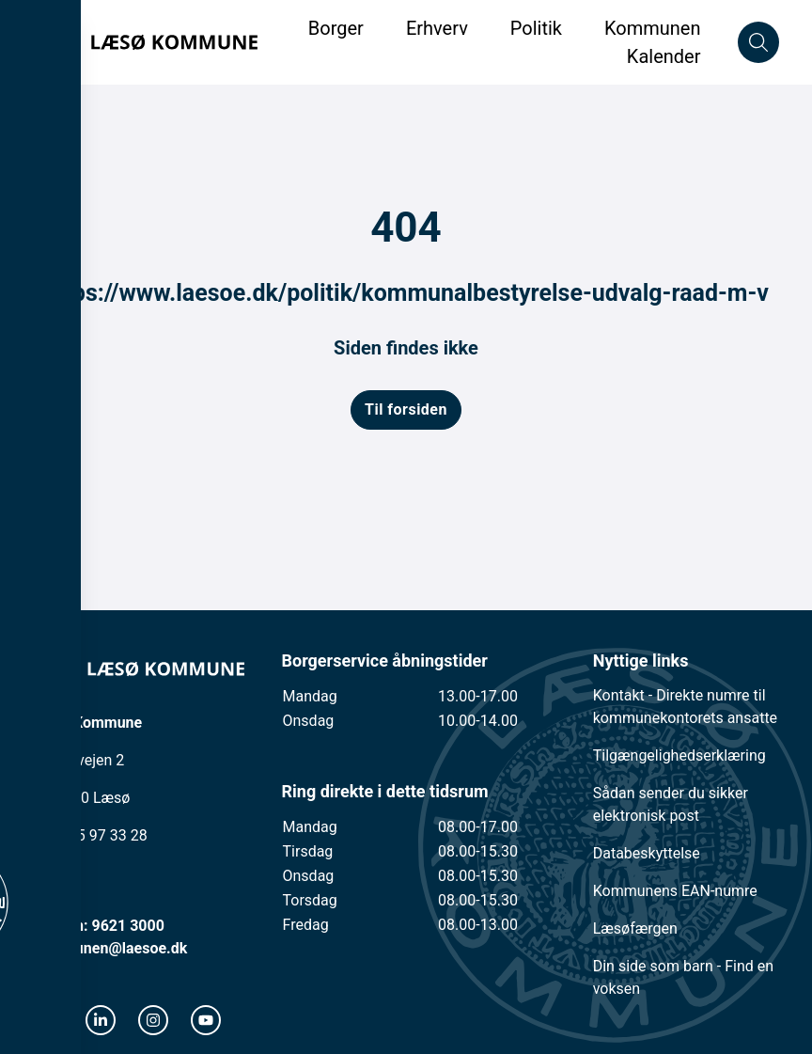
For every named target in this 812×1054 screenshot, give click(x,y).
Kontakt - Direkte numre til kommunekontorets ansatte (685, 706)
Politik (536, 28)
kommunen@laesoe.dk (110, 948)
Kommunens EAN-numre (675, 891)
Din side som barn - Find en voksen (683, 977)
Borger (336, 28)
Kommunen (652, 28)
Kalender (664, 56)
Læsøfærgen (635, 928)
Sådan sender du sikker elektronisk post (670, 804)
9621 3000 (127, 926)
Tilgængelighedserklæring (679, 755)
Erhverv (439, 28)
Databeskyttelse (646, 853)
